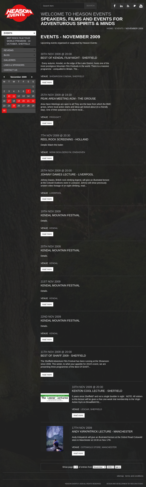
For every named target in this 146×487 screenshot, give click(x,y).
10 (9, 96)
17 (9, 101)
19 (18, 101)
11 (14, 96)
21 (28, 101)
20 (23, 101)
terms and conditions (134, 476)
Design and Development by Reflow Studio (125, 484)
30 (4, 110)
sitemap (120, 476)
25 (14, 106)
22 (33, 101)
